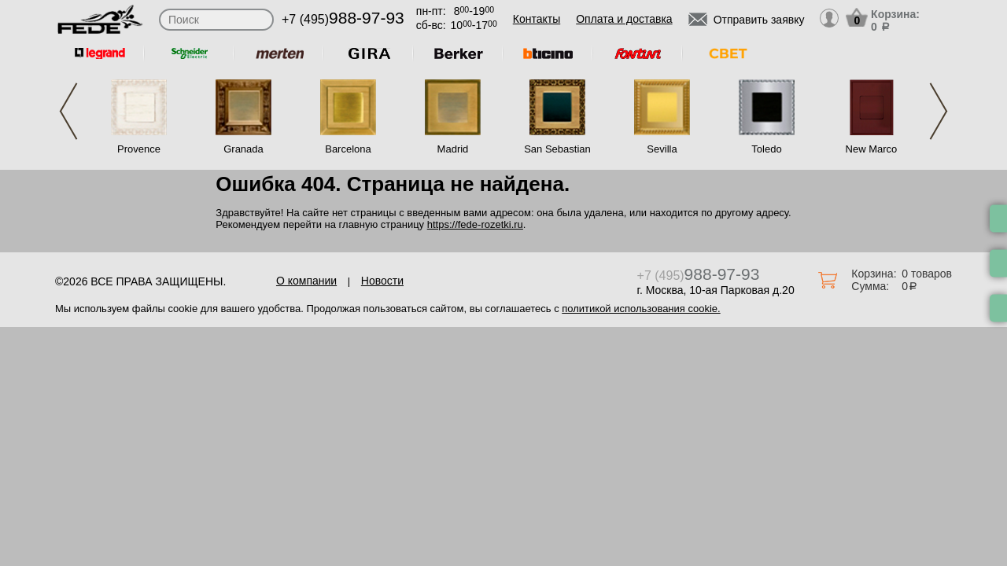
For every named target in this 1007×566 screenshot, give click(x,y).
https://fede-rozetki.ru (475, 224)
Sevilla (662, 149)
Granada (243, 149)
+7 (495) (343, 19)
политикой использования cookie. (641, 308)
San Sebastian (557, 149)
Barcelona (348, 149)
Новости (382, 280)
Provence (138, 149)
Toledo (766, 149)
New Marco (872, 149)
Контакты (536, 19)
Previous (68, 111)
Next (938, 111)
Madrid (453, 149)
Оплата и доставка (624, 19)
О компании (306, 280)
